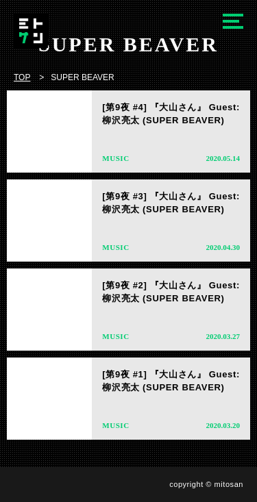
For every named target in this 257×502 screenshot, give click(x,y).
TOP (22, 77)
